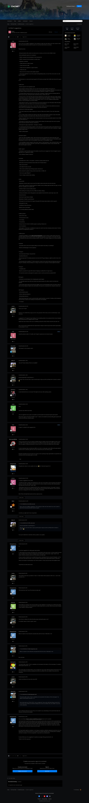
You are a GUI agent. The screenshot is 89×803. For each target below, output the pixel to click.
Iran (13, 31)
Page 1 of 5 (25, 755)
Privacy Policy (44, 798)
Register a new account (22, 771)
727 (13, 488)
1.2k (13, 51)
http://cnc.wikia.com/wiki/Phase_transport (34, 718)
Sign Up (79, 6)
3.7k (13, 473)
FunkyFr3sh (13, 463)
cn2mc (13, 478)
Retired (13, 602)
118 (13, 612)
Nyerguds (13, 662)
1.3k (13, 316)
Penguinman (13, 544)
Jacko (13, 306)
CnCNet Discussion (23, 32)
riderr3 (13, 360)
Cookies (49, 798)
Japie (13, 404)
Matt (13, 501)
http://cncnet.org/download (37, 235)
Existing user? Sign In (71, 6)
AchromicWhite (13, 439)
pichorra (13, 389)
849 (13, 399)
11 (13, 553)
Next (18, 755)
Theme (39, 798)
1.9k (13, 449)
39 (13, 370)
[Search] (68, 21)
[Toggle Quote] (20, 648)
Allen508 (13, 346)
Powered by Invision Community (44, 801)
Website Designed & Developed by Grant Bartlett (44, 793)
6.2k (13, 671)
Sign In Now (47, 771)
